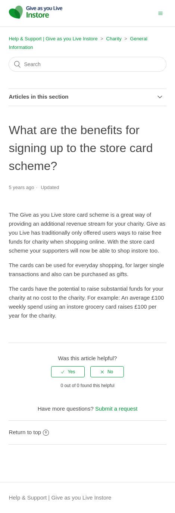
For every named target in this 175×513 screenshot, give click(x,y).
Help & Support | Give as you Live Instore (53, 38)
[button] (160, 13)
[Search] (87, 64)
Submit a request (116, 408)
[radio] (68, 371)
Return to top (29, 432)
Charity (114, 38)
